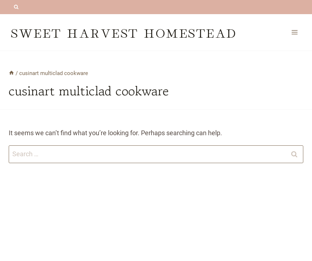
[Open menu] (294, 32)
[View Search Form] (16, 7)
